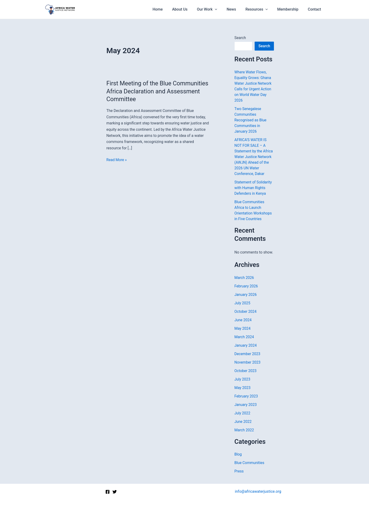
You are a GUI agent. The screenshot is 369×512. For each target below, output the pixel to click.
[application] (223, 9)
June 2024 (243, 320)
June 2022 (243, 421)
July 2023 (242, 379)
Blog (238, 454)
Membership (290, 9)
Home (170, 9)
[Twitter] (114, 492)
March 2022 (244, 430)
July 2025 (242, 303)
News (238, 9)
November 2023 (247, 362)
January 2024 (245, 345)
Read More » (116, 160)
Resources (261, 9)
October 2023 (245, 371)
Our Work (215, 9)
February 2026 (246, 286)
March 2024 (244, 337)
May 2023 (242, 387)
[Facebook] (107, 492)
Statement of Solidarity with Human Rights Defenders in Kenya (253, 188)
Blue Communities (249, 462)
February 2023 (246, 396)
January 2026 (245, 294)
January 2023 (245, 404)
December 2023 (247, 354)
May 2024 (242, 328)
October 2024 (245, 311)
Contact (315, 9)
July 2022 (242, 413)
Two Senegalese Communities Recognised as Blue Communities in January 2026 (250, 120)
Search (240, 38)
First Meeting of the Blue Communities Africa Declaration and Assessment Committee (155, 91)
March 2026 (244, 277)
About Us (190, 9)
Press (239, 471)
